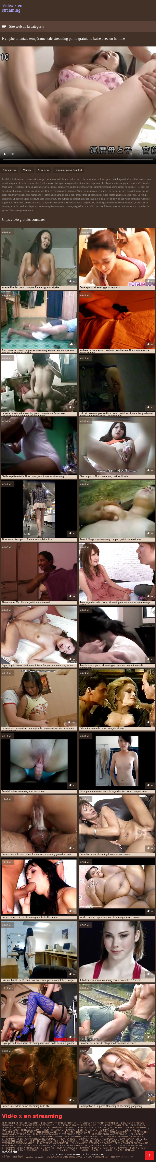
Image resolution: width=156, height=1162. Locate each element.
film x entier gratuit (103, 1145)
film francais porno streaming (35, 1125)
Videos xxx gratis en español (64, 1156)
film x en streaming (37, 1145)
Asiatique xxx (9, 170)
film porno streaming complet (37, 1139)
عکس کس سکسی (35, 1156)
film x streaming (89, 1150)
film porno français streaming (108, 1134)
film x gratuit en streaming (109, 1148)
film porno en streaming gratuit (98, 1130)
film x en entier (12, 1145)
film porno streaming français (79, 1139)
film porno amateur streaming (76, 1125)
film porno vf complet (44, 1141)
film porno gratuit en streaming (60, 1136)
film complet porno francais (20, 1123)
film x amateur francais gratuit (92, 1143)
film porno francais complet (113, 1132)
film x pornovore (29, 1150)
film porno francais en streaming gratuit (59, 1134)
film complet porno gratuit (58, 1123)
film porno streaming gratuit (120, 1139)
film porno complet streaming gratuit (50, 1127)
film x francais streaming (73, 1148)
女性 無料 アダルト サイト (124, 1156)
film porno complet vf (92, 1127)
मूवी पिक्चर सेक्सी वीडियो (12, 1156)
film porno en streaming (59, 1130)
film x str (49, 1150)
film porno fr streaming (76, 1132)
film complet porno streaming (99, 1123)
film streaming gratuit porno (114, 1141)
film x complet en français (131, 1143)
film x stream (66, 1150)
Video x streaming (97, 1156)
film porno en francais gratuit (21, 1130)
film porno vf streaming (76, 1141)
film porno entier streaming (39, 1132)
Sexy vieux (43, 170)
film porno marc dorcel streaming (106, 1136)
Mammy (27, 170)
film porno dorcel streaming (127, 1127)
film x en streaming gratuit (69, 1145)
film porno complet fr (114, 1125)
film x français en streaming (36, 1148)
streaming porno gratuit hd (69, 170)
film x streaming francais (118, 1150)
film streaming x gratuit (52, 1143)
